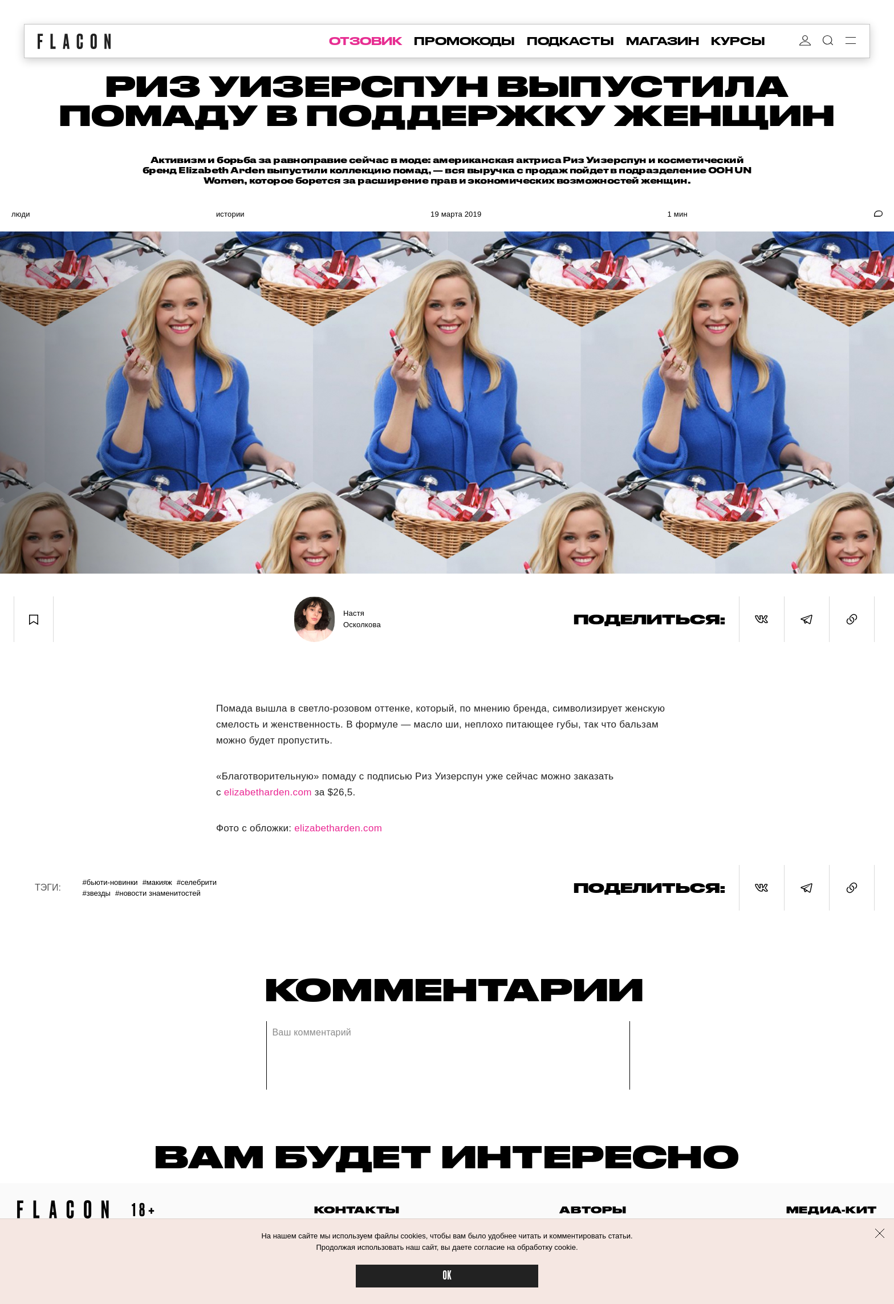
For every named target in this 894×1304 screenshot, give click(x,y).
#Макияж (157, 882)
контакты (357, 1209)
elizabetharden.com (268, 792)
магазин (662, 41)
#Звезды (96, 893)
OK (447, 1276)
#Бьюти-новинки (109, 882)
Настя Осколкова (362, 619)
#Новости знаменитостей (158, 893)
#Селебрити (197, 882)
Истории (230, 214)
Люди (20, 214)
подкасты (570, 41)
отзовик (365, 41)
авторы (592, 1209)
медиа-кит (831, 1209)
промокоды (464, 41)
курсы (738, 41)
